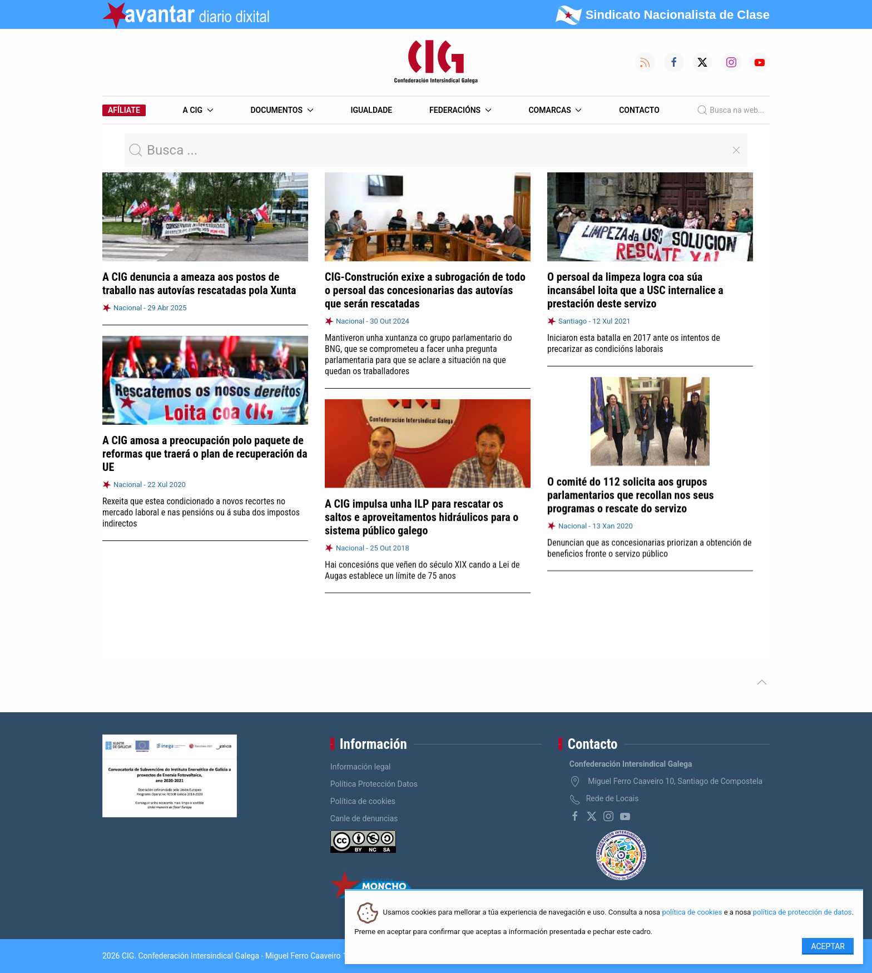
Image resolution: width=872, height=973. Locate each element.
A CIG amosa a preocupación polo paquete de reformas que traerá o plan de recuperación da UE (205, 454)
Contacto (639, 110)
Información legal (360, 766)
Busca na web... (730, 110)
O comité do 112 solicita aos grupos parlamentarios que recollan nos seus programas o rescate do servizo (630, 494)
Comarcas (555, 110)
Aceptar (828, 946)
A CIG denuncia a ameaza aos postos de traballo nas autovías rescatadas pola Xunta (199, 283)
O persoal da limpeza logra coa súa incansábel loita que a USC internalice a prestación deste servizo (635, 290)
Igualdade (371, 110)
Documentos (281, 110)
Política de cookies (362, 801)
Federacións (460, 110)
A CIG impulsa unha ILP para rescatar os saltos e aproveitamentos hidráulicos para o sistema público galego (421, 515)
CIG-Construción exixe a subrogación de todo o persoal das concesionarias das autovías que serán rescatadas (425, 290)
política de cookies (692, 913)
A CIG (198, 110)
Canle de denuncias (364, 818)
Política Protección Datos (374, 784)
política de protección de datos (802, 913)
